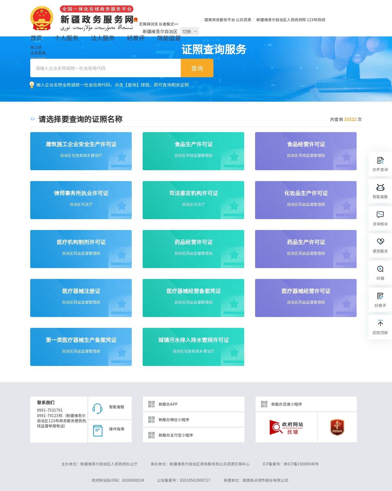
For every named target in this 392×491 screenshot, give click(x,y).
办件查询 (380, 169)
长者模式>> (168, 24)
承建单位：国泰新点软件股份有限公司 (255, 480)
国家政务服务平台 (219, 19)
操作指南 (116, 427)
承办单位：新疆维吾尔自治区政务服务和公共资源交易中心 (200, 464)
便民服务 (380, 251)
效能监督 (169, 37)
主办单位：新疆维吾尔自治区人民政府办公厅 (99, 464)
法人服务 (103, 37)
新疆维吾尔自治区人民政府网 (281, 19)
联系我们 (45, 402)
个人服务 (66, 37)
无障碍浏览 (148, 24)
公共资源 (243, 19)
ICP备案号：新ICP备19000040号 (291, 464)
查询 (197, 67)
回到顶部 (380, 332)
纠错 (380, 278)
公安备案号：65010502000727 (183, 480)
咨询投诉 (380, 223)
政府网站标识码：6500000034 (118, 480)
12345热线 (316, 19)
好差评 (136, 37)
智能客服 (116, 405)
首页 (36, 37)
